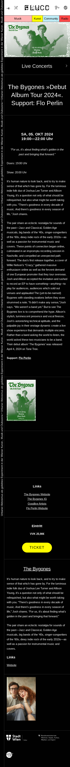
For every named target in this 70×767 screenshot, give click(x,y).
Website (11, 665)
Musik (18, 18)
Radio (64, 18)
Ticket (37, 547)
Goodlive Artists (37, 503)
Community (51, 18)
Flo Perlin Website (37, 508)
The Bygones (37, 568)
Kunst (37, 18)
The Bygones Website (37, 494)
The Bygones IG (37, 498)
